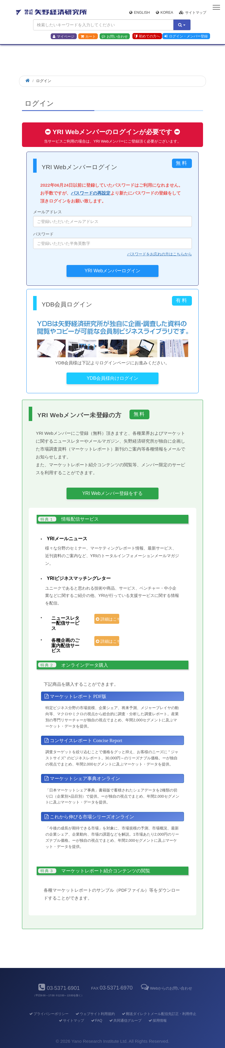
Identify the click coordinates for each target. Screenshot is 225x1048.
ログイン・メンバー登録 (186, 36)
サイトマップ (192, 13)
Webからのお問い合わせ (166, 988)
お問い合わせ (115, 36)
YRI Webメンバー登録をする (112, 493)
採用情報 (157, 1020)
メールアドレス (112, 218)
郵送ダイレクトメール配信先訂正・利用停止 (158, 1014)
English (139, 13)
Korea (164, 13)
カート (88, 36)
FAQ (96, 1020)
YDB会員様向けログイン (112, 378)
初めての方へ (147, 36)
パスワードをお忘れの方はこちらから (159, 254)
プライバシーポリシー (48, 1014)
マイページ (63, 36)
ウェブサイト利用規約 (95, 1014)
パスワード (112, 240)
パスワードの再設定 (90, 192)
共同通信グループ (125, 1020)
